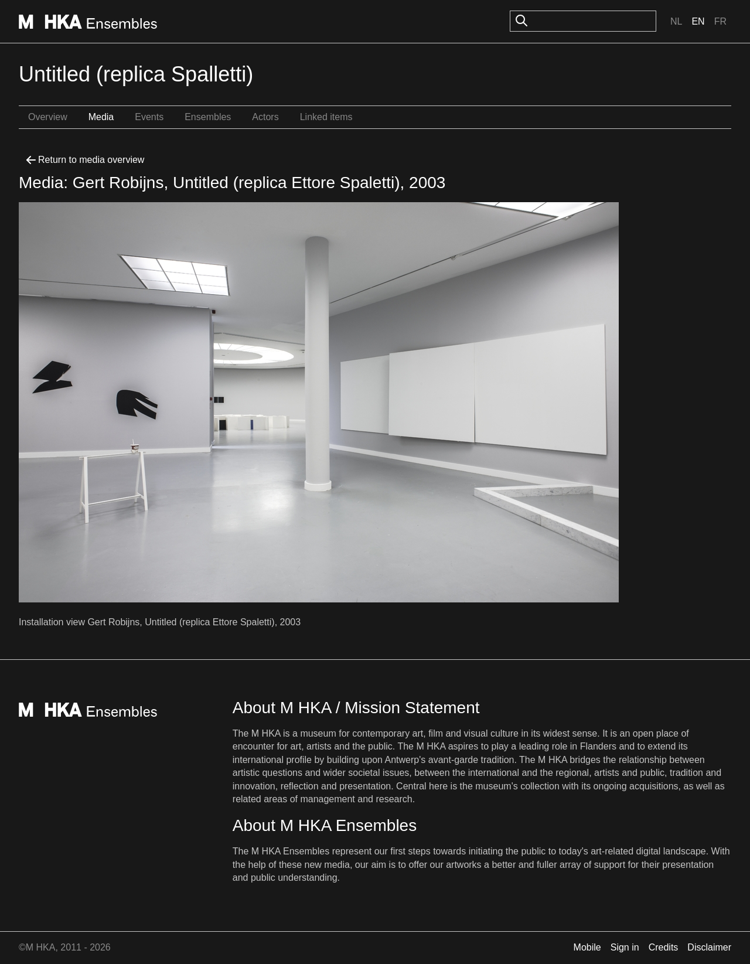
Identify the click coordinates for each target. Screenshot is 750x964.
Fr (720, 21)
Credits (664, 947)
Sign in (625, 947)
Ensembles (208, 117)
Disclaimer (709, 947)
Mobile (587, 947)
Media (101, 117)
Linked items (326, 117)
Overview (47, 117)
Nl (676, 21)
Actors (265, 117)
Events (149, 117)
